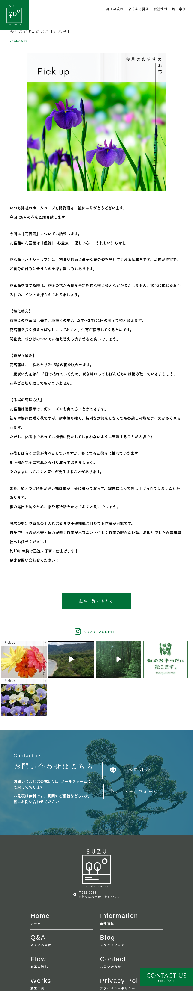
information (119, 877)
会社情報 (160, 9)
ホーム (35, 885)
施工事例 (179, 9)
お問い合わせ (110, 928)
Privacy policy (124, 942)
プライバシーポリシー (117, 950)
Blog (107, 899)
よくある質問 (138, 9)
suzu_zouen (99, 632)
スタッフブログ (112, 907)
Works (40, 942)
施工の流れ (115, 9)
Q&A (38, 899)
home (40, 877)
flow (38, 921)
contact (113, 921)
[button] (96, 601)
